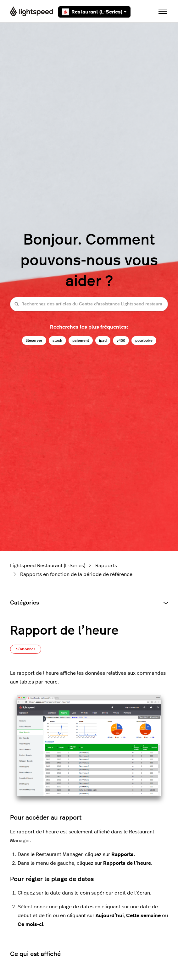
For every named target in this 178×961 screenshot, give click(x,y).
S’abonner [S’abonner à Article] (25, 649)
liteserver (34, 340)
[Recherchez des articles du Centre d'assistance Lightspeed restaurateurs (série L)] (89, 304)
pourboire (144, 340)
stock (57, 340)
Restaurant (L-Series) (94, 11)
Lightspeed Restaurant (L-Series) (47, 565)
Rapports (106, 565)
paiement (80, 340)
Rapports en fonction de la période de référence (76, 574)
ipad (103, 340)
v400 (121, 340)
